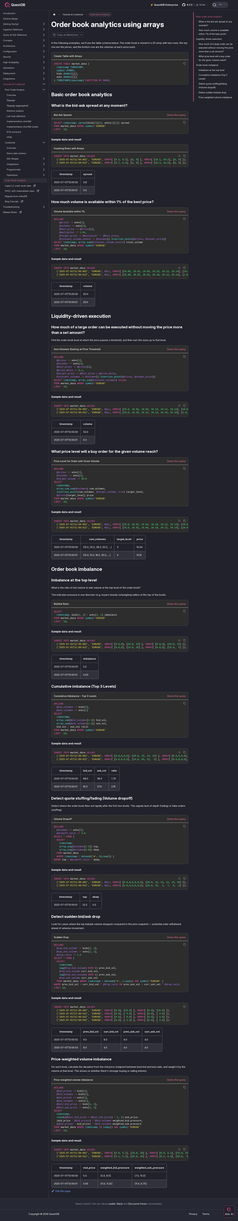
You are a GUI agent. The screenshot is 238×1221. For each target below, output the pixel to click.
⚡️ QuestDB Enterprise (164, 4)
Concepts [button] (7, 40)
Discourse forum (137, 1203)
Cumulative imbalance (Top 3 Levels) (213, 76)
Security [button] (7, 56)
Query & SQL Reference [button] (15, 34)
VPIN (9, 137)
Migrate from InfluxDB (16, 196)
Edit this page (60, 1191)
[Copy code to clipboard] (184, 63)
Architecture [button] (9, 45)
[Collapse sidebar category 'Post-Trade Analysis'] (44, 89)
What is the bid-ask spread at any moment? (215, 23)
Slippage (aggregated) (17, 105)
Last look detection (16, 116)
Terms (205, 1213)
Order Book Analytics (15, 180)
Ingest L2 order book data (20, 185)
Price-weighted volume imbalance (215, 97)
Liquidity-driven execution (209, 38)
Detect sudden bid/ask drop (212, 92)
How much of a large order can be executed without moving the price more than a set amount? (216, 47)
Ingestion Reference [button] (13, 29)
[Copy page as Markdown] (65, 34)
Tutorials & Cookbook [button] (14, 84)
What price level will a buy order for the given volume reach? (214, 58)
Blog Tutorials (14, 201)
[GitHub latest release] (195, 5)
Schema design (10, 18)
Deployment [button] (9, 73)
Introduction (9, 13)
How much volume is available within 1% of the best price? (214, 32)
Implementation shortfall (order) (22, 126)
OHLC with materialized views (22, 190)
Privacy (193, 1213)
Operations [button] (8, 67)
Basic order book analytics (209, 16)
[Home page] (54, 14)
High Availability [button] (11, 62)
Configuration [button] (10, 51)
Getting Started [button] (10, 23)
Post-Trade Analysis (14, 89)
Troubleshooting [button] (11, 206)
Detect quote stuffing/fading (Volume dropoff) (213, 85)
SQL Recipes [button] (13, 158)
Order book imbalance (207, 65)
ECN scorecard (14, 131)
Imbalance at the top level (211, 70)
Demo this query (176, 115)
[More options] (81, 34)
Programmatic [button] (14, 169)
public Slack (116, 1203)
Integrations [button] (9, 78)
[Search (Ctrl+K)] (220, 5)
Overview (11, 95)
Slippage (11, 100)
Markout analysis (15, 110)
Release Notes (12, 212)
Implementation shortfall (19, 121)
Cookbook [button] (10, 142)
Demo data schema (16, 153)
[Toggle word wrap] (179, 155)
